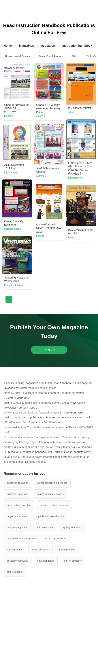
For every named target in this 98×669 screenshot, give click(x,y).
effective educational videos (21, 538)
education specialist (17, 494)
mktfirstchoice (75, 177)
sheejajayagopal (12, 228)
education (48, 45)
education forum (45, 560)
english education (72, 560)
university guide (67, 549)
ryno (70, 237)
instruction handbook (77, 45)
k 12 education (14, 549)
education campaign (17, 483)
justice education (40, 549)
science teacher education (54, 505)
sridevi (71, 112)
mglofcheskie (11, 172)
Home (8, 45)
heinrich (40, 235)
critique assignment (17, 527)
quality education (72, 527)
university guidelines (56, 538)
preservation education (19, 505)
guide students (14, 572)
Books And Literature (51, 56)
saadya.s (41, 176)
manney (8, 116)
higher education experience (52, 483)
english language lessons (50, 494)
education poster (45, 527)
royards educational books (50, 516)
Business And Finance (18, 56)
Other (74, 56)
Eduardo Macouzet (14, 285)
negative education (17, 516)
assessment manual (17, 560)
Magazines (26, 45)
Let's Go (49, 350)
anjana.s (40, 116)
